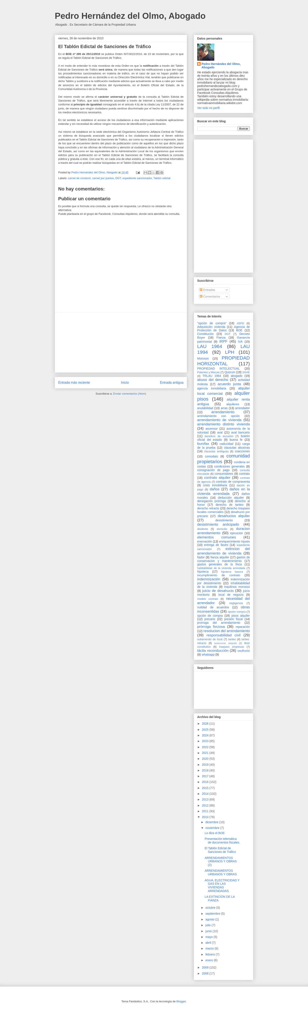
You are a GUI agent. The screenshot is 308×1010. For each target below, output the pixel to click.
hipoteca (203, 571)
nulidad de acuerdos (213, 607)
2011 (205, 811)
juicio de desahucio (218, 591)
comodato (211, 456)
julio (208, 925)
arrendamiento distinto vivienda (223, 424)
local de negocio (231, 594)
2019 (205, 764)
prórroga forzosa (211, 627)
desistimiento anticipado (218, 524)
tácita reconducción (212, 651)
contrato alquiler (217, 478)
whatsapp (208, 654)
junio (208, 931)
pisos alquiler (240, 615)
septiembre (213, 913)
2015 (205, 788)
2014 (205, 793)
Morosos (203, 358)
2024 (205, 735)
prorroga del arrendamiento (218, 622)
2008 (205, 973)
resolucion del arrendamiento (226, 631)
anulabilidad (205, 408)
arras (224, 408)
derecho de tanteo (229, 504)
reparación (243, 626)
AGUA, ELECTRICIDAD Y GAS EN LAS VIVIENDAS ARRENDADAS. (222, 886)
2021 (205, 753)
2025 (205, 729)
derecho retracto (208, 508)
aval (220, 432)
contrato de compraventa (233, 481)
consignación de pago (213, 470)
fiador (201, 557)
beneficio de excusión (219, 436)
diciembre (212, 822)
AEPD (240, 323)
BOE (239, 330)
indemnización (208, 579)
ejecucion (236, 533)
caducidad (226, 443)
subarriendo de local (209, 639)
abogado (237, 375)
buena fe (236, 439)
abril (208, 942)
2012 (205, 805)
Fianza (220, 337)
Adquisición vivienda (211, 327)
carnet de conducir (79, 178)
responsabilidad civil (223, 635)
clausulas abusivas (237, 447)
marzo (210, 948)
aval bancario (240, 432)
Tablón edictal (161, 178)
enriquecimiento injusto (234, 541)
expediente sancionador (137, 178)
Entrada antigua (172, 382)
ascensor (212, 428)
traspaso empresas (231, 646)
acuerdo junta (229, 384)
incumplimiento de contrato (218, 575)
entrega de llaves (216, 545)
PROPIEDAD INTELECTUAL (218, 368)
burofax (203, 444)
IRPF (223, 341)
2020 (205, 758)
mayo (209, 937)
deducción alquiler (231, 497)
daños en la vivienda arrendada (223, 491)
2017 (205, 776)
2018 (205, 770)
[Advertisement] (121, 342)
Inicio (125, 382)
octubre (210, 907)
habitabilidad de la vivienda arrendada (221, 568)
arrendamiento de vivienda (219, 420)
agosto (210, 919)
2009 (205, 967)
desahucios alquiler (234, 516)
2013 (205, 799)
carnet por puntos (103, 178)
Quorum (229, 372)
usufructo (243, 650)
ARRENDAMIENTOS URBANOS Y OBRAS (221, 872)
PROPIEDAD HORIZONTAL (223, 360)
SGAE (246, 372)
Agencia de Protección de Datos (223, 328)
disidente (202, 529)
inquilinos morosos (237, 586)
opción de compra (210, 615)
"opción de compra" (212, 323)
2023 (205, 741)
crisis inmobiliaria (215, 485)
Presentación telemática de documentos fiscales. (222, 840)
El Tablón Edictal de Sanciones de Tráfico (220, 850)
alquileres (232, 404)
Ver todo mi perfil (208, 108)
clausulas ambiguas (216, 451)
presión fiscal (233, 619)
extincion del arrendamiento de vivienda (223, 551)
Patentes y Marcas (208, 372)
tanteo (232, 639)
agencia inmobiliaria (211, 388)
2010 (205, 817)
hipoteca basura (232, 571)
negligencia (236, 603)
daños (214, 489)
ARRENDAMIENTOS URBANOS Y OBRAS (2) (221, 861)
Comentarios (210, 296)
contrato (244, 473)
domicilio (222, 529)
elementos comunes (216, 537)
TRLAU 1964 (212, 375)
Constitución (205, 334)
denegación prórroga (211, 501)
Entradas (207, 290)
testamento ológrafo (225, 643)
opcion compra (237, 611)
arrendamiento (222, 412)
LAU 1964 (209, 346)
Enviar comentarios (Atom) (129, 393)
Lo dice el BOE (215, 833)
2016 (205, 782)
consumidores (224, 473)
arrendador (242, 408)
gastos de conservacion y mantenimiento (223, 559)
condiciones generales (229, 466)
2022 (205, 747)
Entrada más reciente (74, 382)
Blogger (181, 1001)
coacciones (242, 451)
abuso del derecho (212, 380)
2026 (205, 723)
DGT (118, 178)
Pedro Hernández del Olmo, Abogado (130, 16)
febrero (210, 954)
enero (209, 960)
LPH (229, 352)
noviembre (212, 828)
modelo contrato (207, 598)
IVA (240, 341)
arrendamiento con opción (218, 416)
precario (209, 619)
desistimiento (224, 520)
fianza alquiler (219, 557)
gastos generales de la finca (219, 564)
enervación (204, 541)
